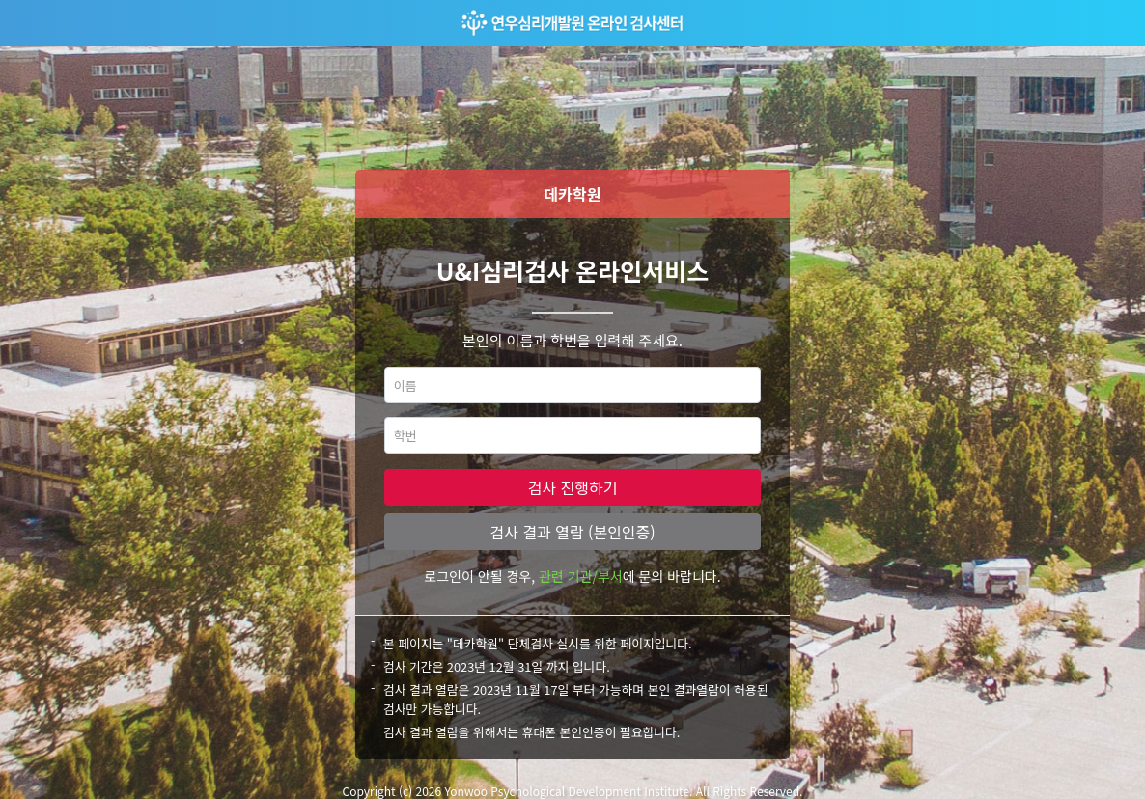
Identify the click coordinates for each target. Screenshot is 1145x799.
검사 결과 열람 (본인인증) (572, 531)
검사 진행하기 (573, 487)
